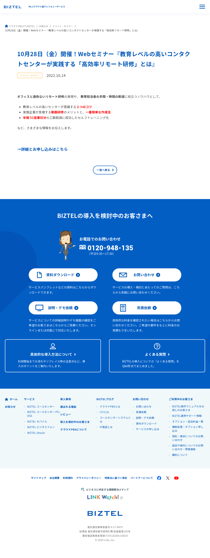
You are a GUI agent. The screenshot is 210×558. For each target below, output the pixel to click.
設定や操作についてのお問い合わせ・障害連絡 (188, 457)
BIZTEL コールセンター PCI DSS (41, 422)
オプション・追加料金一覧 (188, 430)
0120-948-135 (118, 250)
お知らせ (47, 26)
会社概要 (54, 487)
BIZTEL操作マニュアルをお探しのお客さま (187, 416)
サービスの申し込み (148, 437)
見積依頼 (135, 314)
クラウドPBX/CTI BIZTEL (21, 26)
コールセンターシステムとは (116, 428)
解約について (180, 464)
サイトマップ (38, 487)
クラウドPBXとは (110, 414)
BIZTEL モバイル (37, 430)
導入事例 (66, 407)
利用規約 (68, 487)
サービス (30, 407)
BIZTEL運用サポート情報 (187, 424)
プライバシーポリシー (88, 487)
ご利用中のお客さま (182, 407)
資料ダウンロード (55, 278)
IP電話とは (106, 435)
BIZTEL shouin (36, 441)
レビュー (66, 422)
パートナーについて (142, 487)
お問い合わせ (137, 278)
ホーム (11, 407)
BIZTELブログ (105, 407)
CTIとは (104, 420)
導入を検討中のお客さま (76, 430)
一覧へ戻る (103, 171)
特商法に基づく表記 (116, 487)
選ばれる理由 (69, 414)
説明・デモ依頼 (54, 314)
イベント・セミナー (67, 26)
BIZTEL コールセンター (41, 414)
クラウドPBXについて (74, 437)
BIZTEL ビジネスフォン (41, 435)
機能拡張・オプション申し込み (188, 437)
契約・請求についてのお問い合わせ (188, 447)
